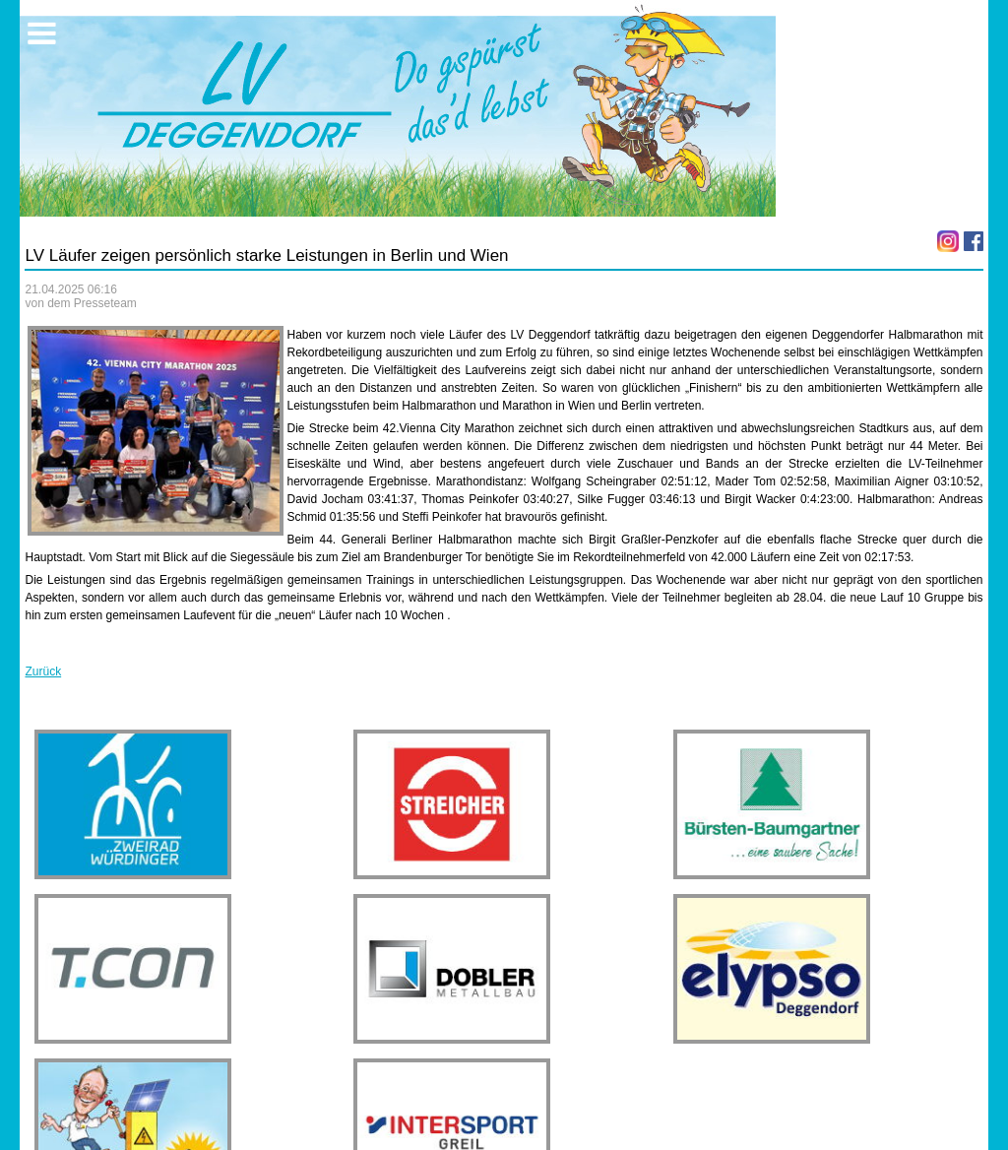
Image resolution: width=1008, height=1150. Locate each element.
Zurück (43, 671)
